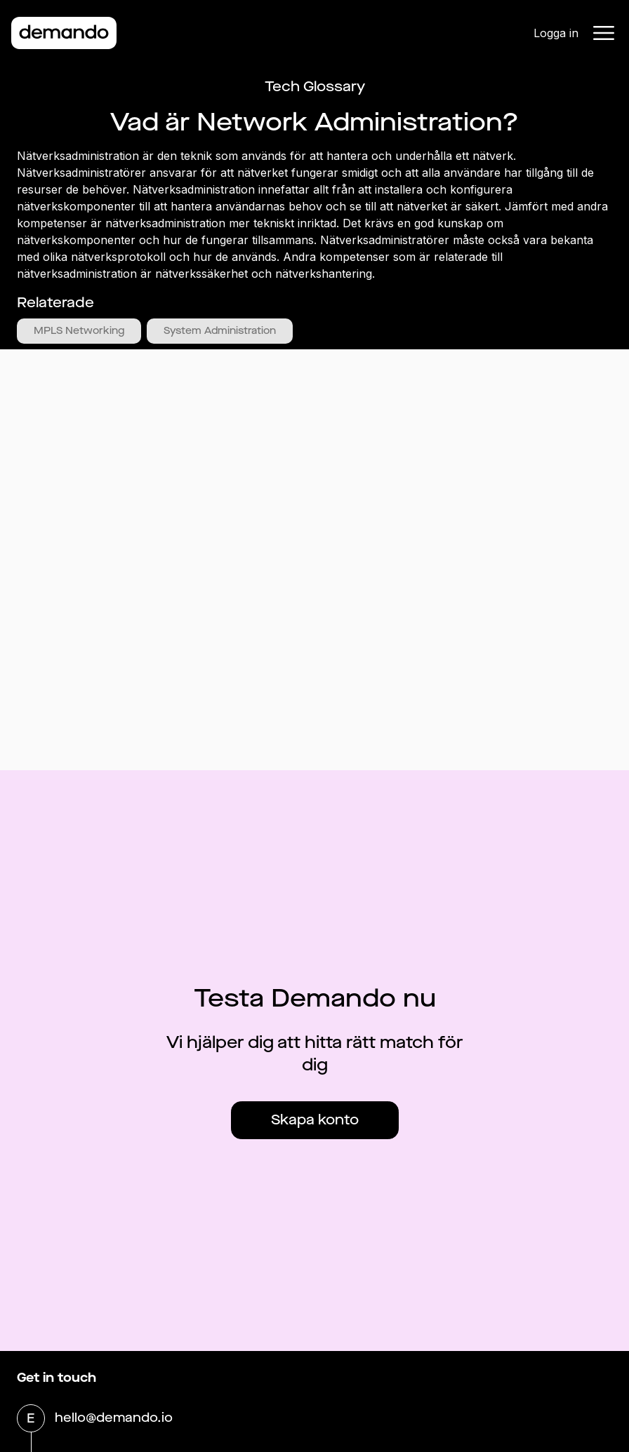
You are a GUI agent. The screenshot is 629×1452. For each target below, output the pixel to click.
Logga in (556, 33)
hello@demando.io (114, 1419)
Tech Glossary (315, 86)
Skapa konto (315, 1119)
